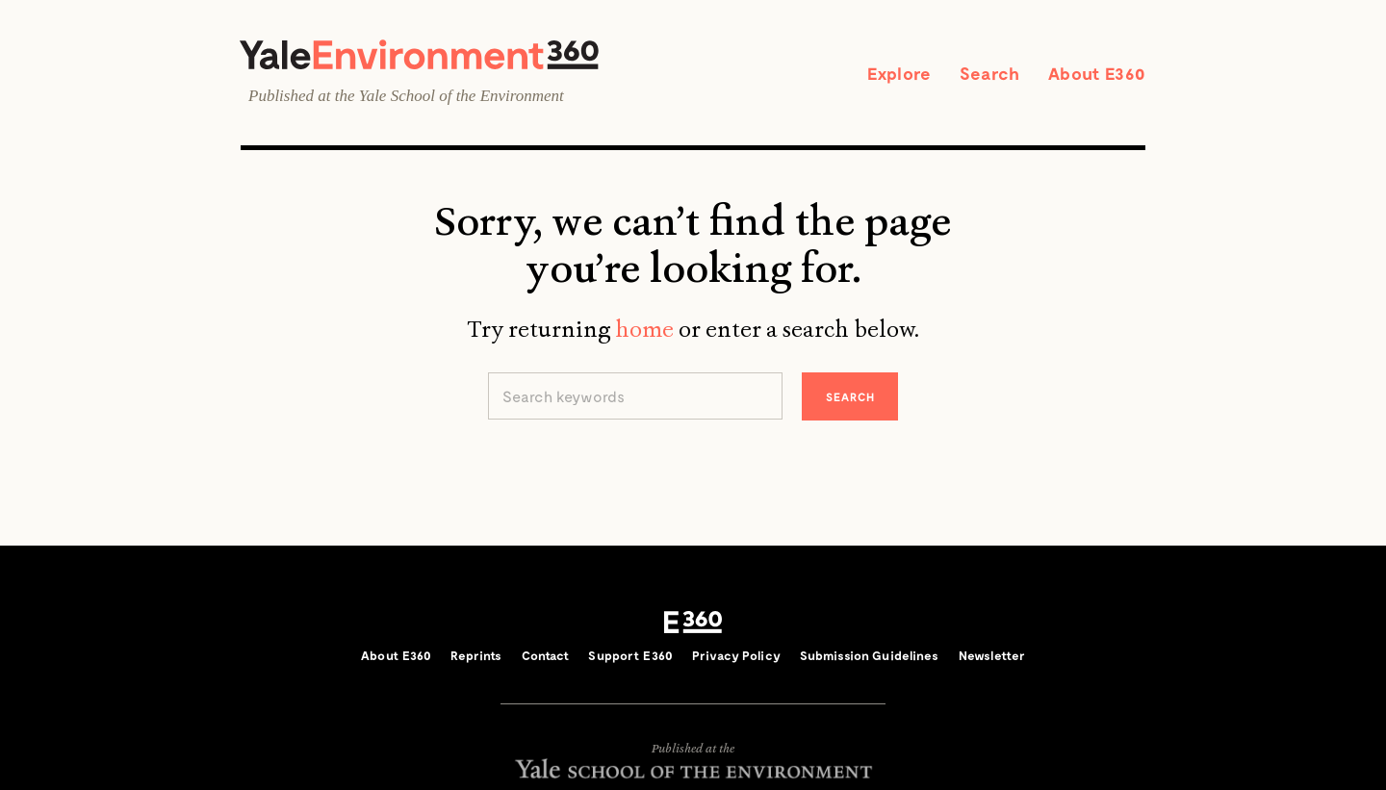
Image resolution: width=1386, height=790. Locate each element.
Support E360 (630, 655)
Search (989, 73)
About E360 (1096, 73)
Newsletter (992, 655)
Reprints (475, 655)
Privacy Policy (736, 655)
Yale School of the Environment (461, 96)
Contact (546, 655)
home (644, 329)
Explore (899, 73)
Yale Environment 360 (419, 54)
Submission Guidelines (869, 655)
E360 (693, 622)
